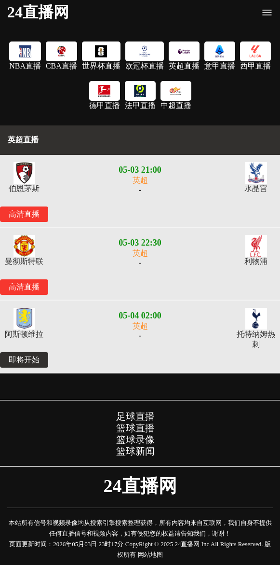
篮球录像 (135, 439)
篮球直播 (135, 428)
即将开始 (24, 360)
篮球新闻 (135, 451)
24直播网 (38, 12)
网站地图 (150, 554)
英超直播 (23, 140)
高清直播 (24, 214)
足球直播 (135, 416)
